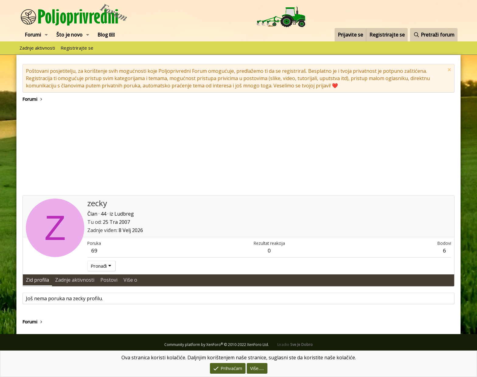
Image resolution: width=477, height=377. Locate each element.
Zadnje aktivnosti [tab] (74, 280)
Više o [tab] (130, 280)
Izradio (295, 344)
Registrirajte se (77, 48)
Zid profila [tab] (37, 280)
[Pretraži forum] (434, 34)
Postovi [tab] (108, 280)
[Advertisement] (238, 149)
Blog (106, 34)
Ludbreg (124, 213)
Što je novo (69, 34)
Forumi (33, 34)
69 (94, 250)
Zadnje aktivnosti (37, 48)
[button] (46, 34)
